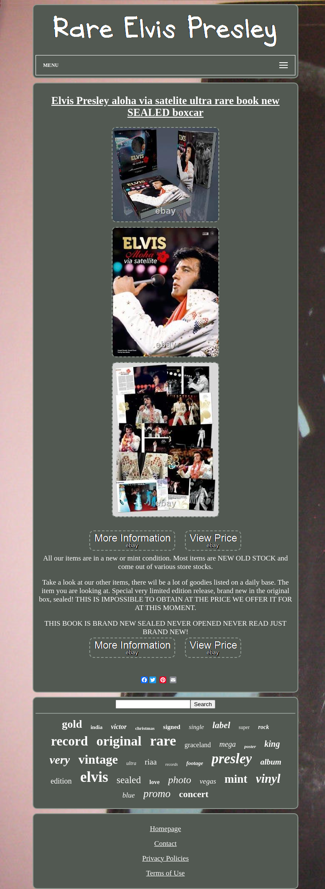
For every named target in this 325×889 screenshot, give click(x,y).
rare (163, 740)
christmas (144, 728)
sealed (129, 780)
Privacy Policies (165, 858)
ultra (131, 763)
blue (128, 795)
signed (171, 726)
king (272, 743)
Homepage (165, 829)
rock (263, 727)
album (270, 761)
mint (236, 779)
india (96, 727)
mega (227, 744)
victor (119, 726)
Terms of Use (165, 873)
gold (72, 724)
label (221, 725)
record (69, 741)
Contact (165, 843)
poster (250, 746)
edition (61, 781)
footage (194, 763)
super (244, 727)
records (171, 764)
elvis (94, 777)
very (60, 759)
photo (179, 779)
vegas (208, 781)
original (119, 740)
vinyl (268, 778)
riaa (151, 761)
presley (232, 758)
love (154, 782)
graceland (198, 744)
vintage (98, 759)
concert (194, 794)
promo (157, 793)
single (196, 726)
